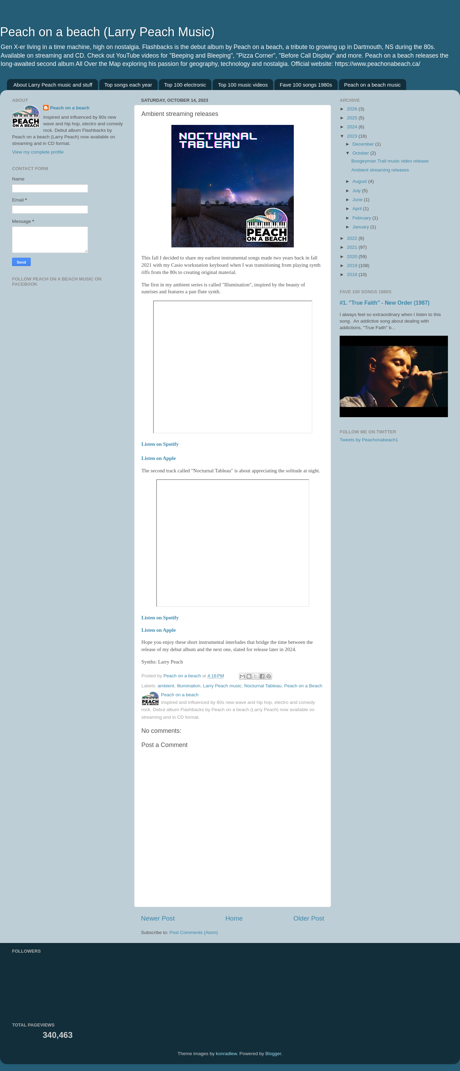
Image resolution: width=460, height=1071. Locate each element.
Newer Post (158, 918)
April (357, 208)
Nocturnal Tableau (263, 685)
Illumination (188, 685)
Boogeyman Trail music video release (390, 161)
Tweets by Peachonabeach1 (369, 439)
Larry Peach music (222, 685)
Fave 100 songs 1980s (306, 85)
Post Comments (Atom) (194, 932)
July (357, 190)
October (361, 153)
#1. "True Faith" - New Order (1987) (385, 303)
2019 (353, 265)
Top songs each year (128, 85)
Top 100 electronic (185, 85)
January (361, 226)
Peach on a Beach (303, 685)
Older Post (308, 918)
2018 (353, 274)
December (363, 144)
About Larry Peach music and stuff (52, 85)
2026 (353, 108)
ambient (166, 685)
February (362, 217)
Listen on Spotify (160, 444)
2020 (353, 256)
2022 (353, 238)
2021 (353, 247)
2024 (353, 126)
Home (234, 918)
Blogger (273, 1053)
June (358, 199)
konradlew (226, 1053)
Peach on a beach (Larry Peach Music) (107, 32)
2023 (353, 136)
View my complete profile (38, 152)
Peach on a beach (69, 107)
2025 (353, 117)
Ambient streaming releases (380, 170)
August (360, 181)
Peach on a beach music (372, 85)
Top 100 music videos (243, 85)
